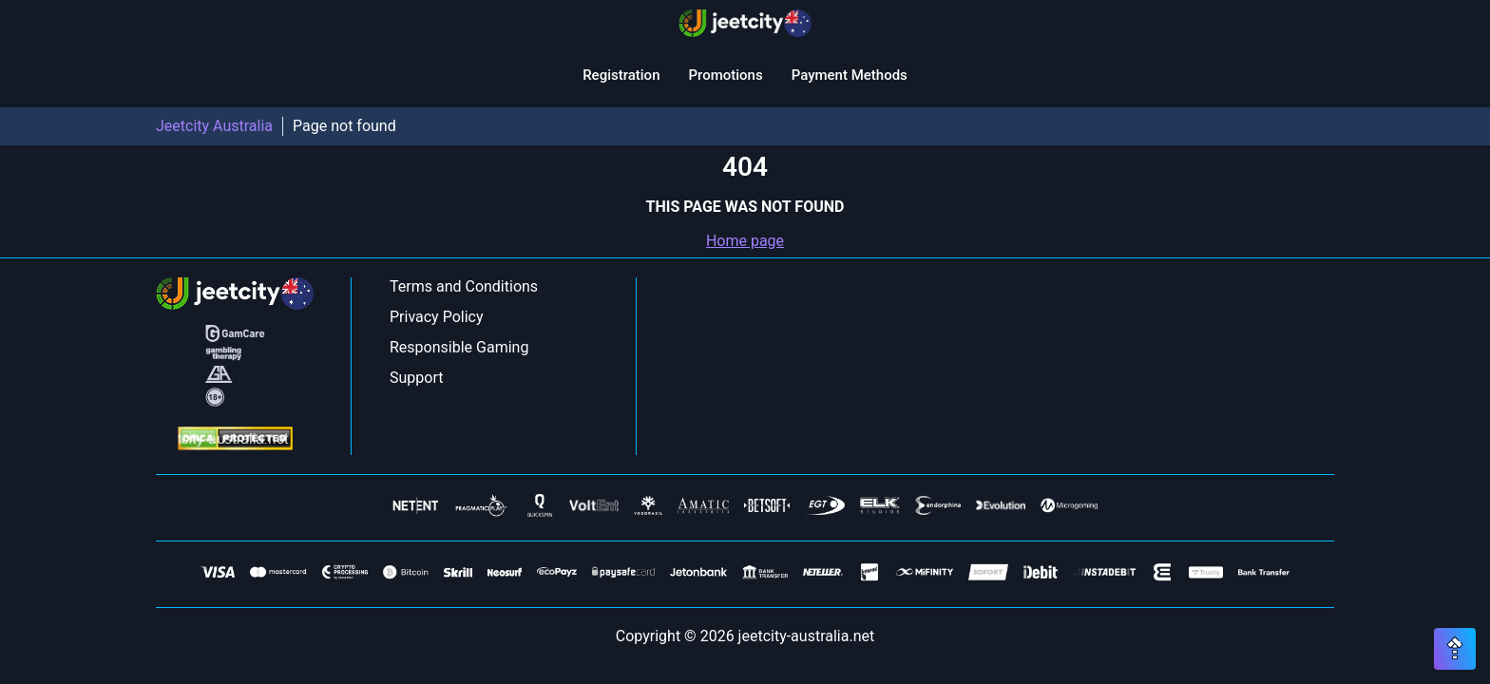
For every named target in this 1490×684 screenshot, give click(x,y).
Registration (621, 75)
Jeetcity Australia (214, 126)
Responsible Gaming (459, 347)
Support (416, 378)
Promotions (725, 75)
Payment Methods (849, 75)
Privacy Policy (437, 317)
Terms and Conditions (464, 286)
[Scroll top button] (1455, 649)
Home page (745, 241)
